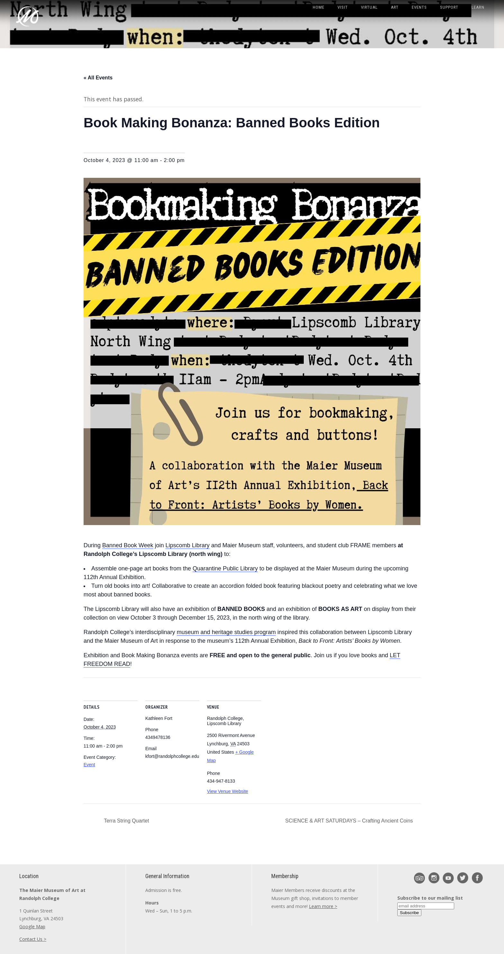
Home (318, 7)
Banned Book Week (127, 545)
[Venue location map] (303, 722)
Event (89, 764)
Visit (343, 7)
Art (395, 7)
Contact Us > (32, 939)
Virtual (369, 7)
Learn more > (323, 906)
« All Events (98, 77)
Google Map (32, 926)
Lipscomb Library (188, 545)
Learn (478, 7)
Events (419, 7)
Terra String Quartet (126, 820)
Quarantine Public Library (225, 568)
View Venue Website (227, 791)
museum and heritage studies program (226, 632)
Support (449, 7)
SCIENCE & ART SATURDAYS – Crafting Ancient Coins (349, 820)
